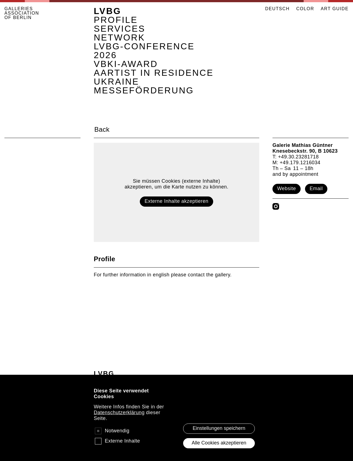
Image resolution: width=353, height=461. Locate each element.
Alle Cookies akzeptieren (219, 450)
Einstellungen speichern (218, 435)
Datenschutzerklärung (119, 420)
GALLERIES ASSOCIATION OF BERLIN (21, 13)
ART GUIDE (335, 8)
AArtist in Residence (153, 73)
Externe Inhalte (122, 448)
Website (286, 188)
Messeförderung (144, 90)
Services (119, 29)
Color (305, 9)
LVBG (107, 11)
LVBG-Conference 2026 (144, 50)
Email (316, 188)
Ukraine (116, 82)
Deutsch (277, 8)
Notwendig (117, 438)
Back (101, 129)
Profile (116, 20)
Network (119, 37)
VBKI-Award (126, 64)
